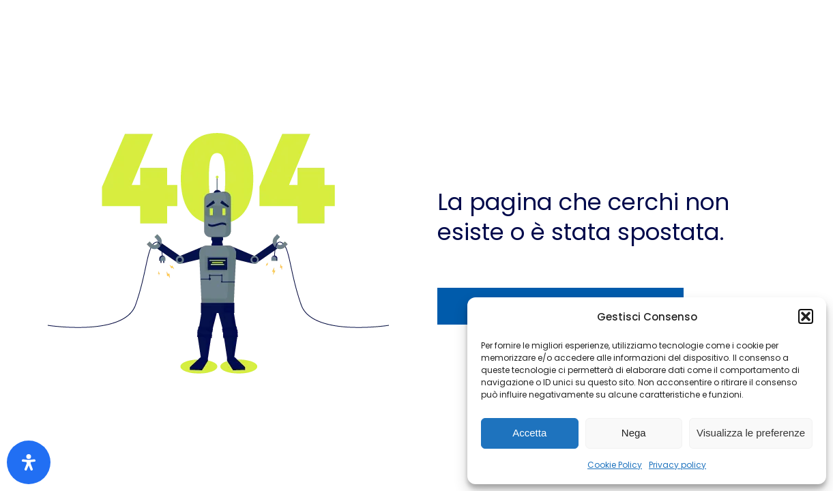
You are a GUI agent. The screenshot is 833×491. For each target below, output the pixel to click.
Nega (634, 432)
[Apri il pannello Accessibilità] (28, 462)
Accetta (529, 432)
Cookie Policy (614, 465)
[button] (806, 316)
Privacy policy (677, 465)
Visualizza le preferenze (751, 432)
